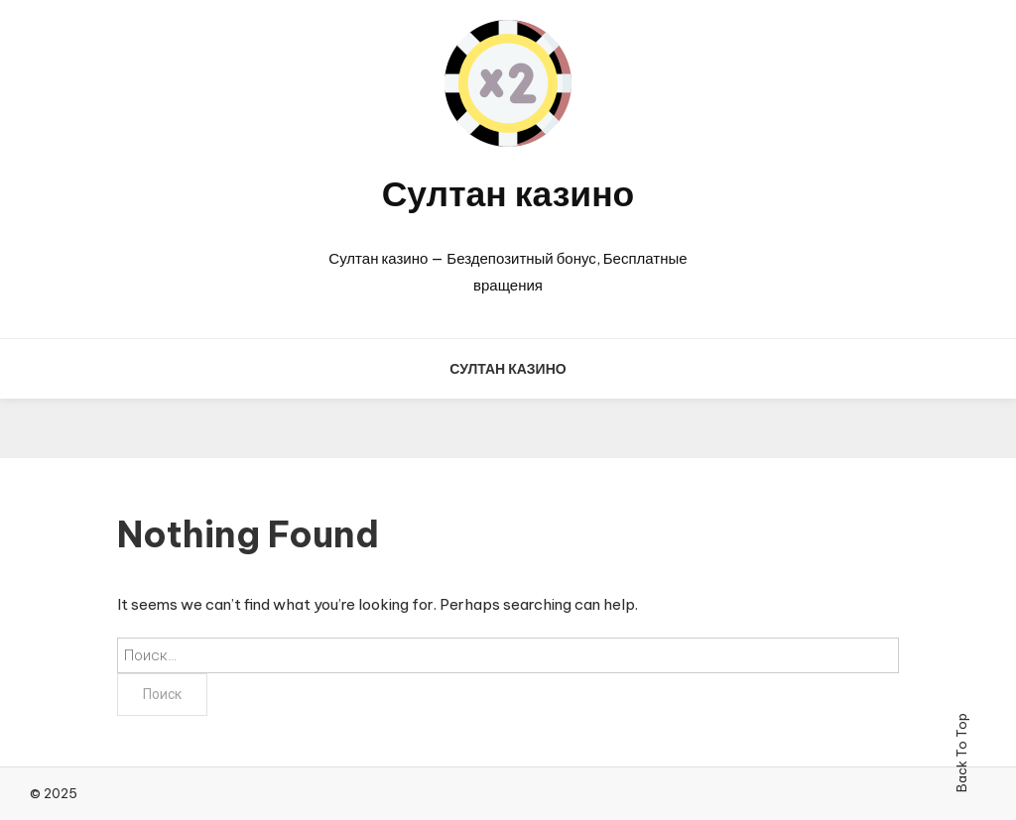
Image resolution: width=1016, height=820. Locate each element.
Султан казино (508, 193)
